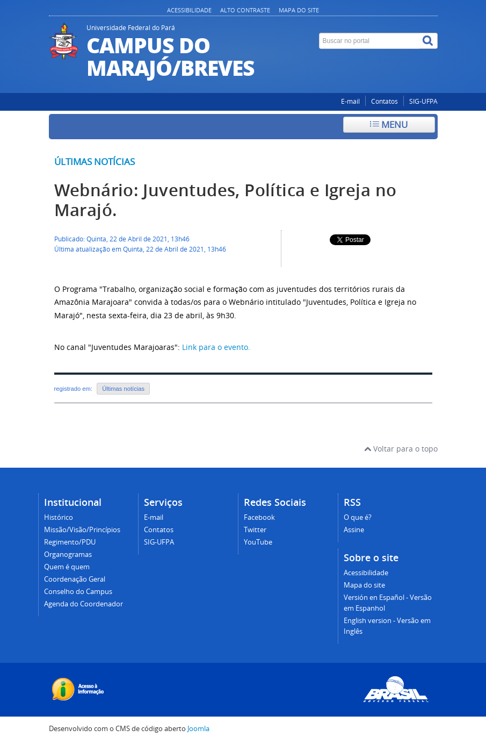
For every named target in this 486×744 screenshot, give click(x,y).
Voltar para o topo (401, 448)
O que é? (358, 517)
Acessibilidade (189, 10)
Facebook (259, 517)
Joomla (198, 728)
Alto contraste (245, 10)
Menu (389, 124)
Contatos (384, 101)
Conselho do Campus (78, 591)
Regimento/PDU (70, 542)
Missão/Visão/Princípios (82, 529)
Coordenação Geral (74, 579)
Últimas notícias (94, 161)
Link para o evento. (216, 347)
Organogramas (68, 554)
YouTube (258, 542)
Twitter (255, 529)
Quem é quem (67, 566)
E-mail (350, 101)
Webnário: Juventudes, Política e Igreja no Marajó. (225, 200)
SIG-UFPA (423, 101)
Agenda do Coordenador (83, 604)
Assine (354, 529)
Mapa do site (299, 10)
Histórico (58, 517)
